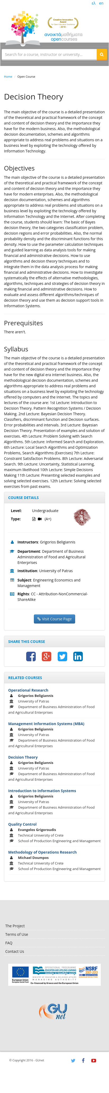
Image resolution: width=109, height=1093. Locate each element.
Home (8, 76)
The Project (15, 925)
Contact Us (14, 951)
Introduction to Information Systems (42, 790)
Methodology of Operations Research (42, 852)
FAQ (8, 942)
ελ (94, 3)
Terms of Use (16, 934)
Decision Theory (23, 757)
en (101, 3)
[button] (102, 54)
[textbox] (49, 54)
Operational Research (28, 690)
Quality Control (22, 824)
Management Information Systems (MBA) (46, 723)
